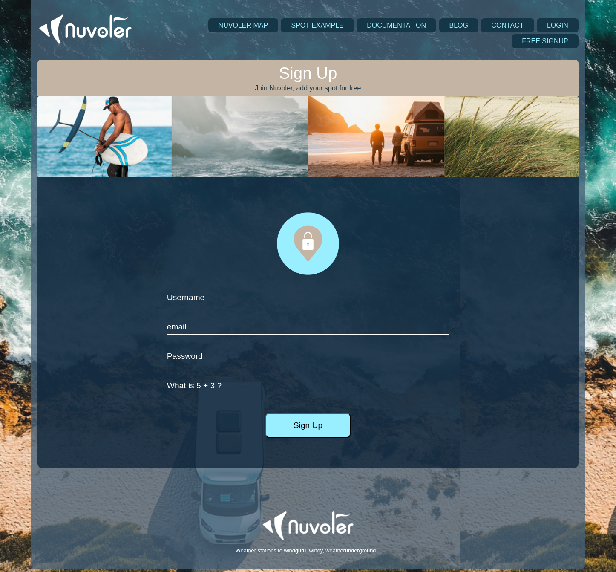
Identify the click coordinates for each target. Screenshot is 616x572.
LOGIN (557, 25)
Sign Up (308, 425)
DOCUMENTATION (396, 25)
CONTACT (507, 25)
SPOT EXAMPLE (317, 25)
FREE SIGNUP (545, 41)
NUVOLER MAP (243, 25)
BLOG (458, 25)
